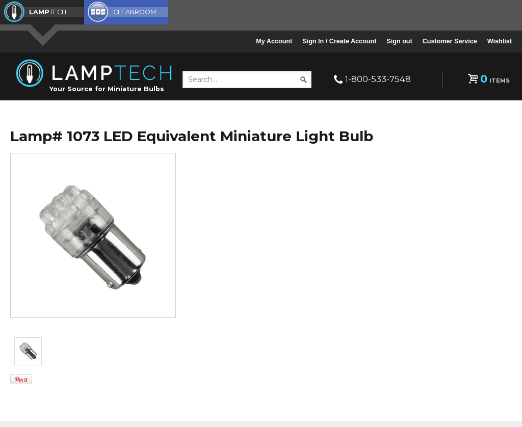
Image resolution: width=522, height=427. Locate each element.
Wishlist (499, 41)
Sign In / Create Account (339, 41)
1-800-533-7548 (378, 79)
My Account (274, 41)
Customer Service (450, 41)
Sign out (399, 41)
